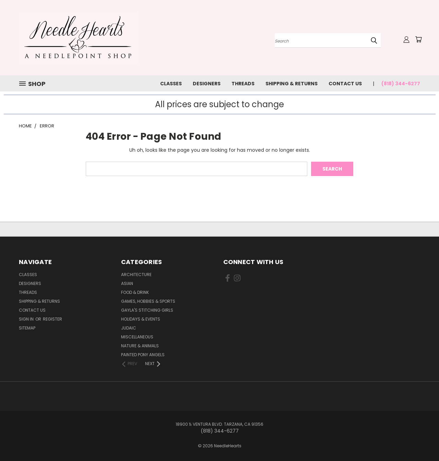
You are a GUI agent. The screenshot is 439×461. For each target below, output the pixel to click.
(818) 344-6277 (400, 83)
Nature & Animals (140, 346)
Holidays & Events (140, 319)
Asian (127, 283)
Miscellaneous (137, 337)
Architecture (136, 274)
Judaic (128, 328)
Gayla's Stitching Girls (147, 310)
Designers (207, 83)
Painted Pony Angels (143, 355)
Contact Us (345, 83)
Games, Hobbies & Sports (148, 301)
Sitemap (27, 328)
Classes (171, 83)
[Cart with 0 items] (418, 39)
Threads (243, 83)
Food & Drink (135, 292)
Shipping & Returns (291, 83)
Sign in (27, 319)
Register (52, 319)
